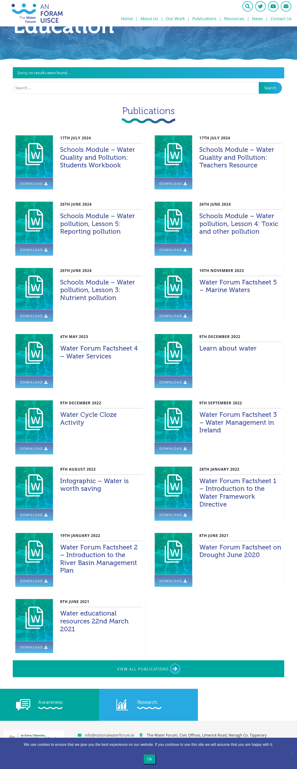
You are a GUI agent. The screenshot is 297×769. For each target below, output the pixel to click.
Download (34, 183)
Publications (204, 18)
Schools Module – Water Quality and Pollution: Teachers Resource (236, 157)
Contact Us (281, 18)
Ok (149, 759)
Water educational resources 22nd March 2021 (94, 621)
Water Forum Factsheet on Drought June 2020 (240, 551)
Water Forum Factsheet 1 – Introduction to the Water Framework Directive (237, 492)
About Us (149, 18)
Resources (234, 18)
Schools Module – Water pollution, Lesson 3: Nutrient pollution (97, 290)
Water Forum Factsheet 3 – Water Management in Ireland (238, 422)
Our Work (175, 18)
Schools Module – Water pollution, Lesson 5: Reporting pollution (97, 223)
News (257, 18)
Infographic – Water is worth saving (94, 485)
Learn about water (228, 348)
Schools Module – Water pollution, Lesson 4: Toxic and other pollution (238, 223)
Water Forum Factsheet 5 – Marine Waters (238, 286)
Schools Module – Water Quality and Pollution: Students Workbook (97, 157)
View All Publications (148, 669)
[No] (291, 753)
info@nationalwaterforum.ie (106, 735)
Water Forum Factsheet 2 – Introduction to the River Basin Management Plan (99, 558)
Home (127, 18)
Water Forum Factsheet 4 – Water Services (99, 352)
